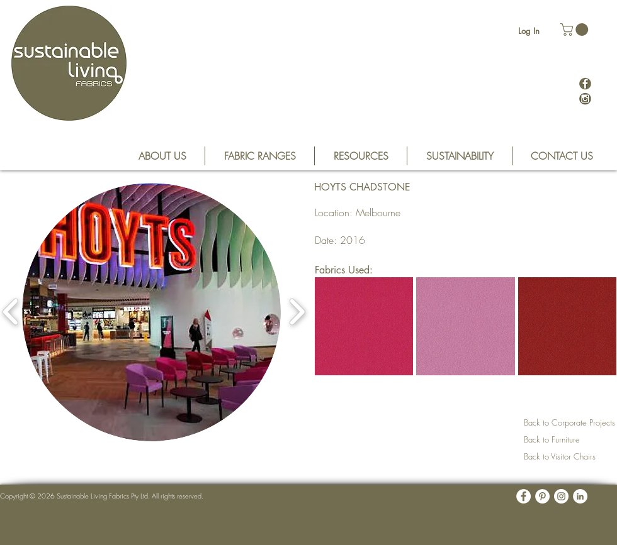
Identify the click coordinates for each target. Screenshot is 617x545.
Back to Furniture (552, 439)
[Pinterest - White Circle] (542, 496)
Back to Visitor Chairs (560, 456)
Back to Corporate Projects (569, 422)
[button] (575, 29)
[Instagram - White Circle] (561, 496)
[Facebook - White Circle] (523, 496)
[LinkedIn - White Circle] (580, 496)
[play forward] (297, 312)
